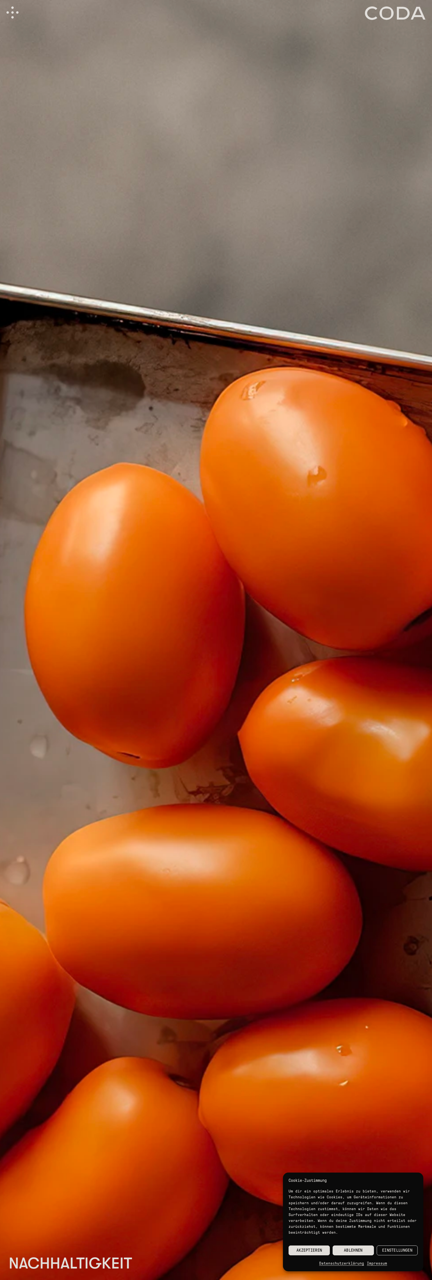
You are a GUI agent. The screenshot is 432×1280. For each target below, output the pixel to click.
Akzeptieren (309, 1250)
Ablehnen (353, 1250)
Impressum (377, 1263)
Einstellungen (397, 1250)
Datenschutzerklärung (341, 1263)
